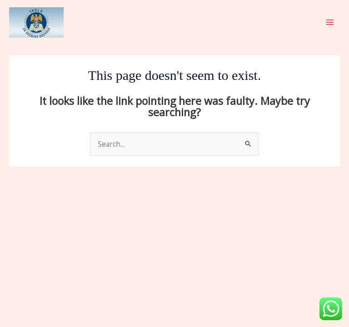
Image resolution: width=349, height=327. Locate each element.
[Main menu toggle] (330, 22)
